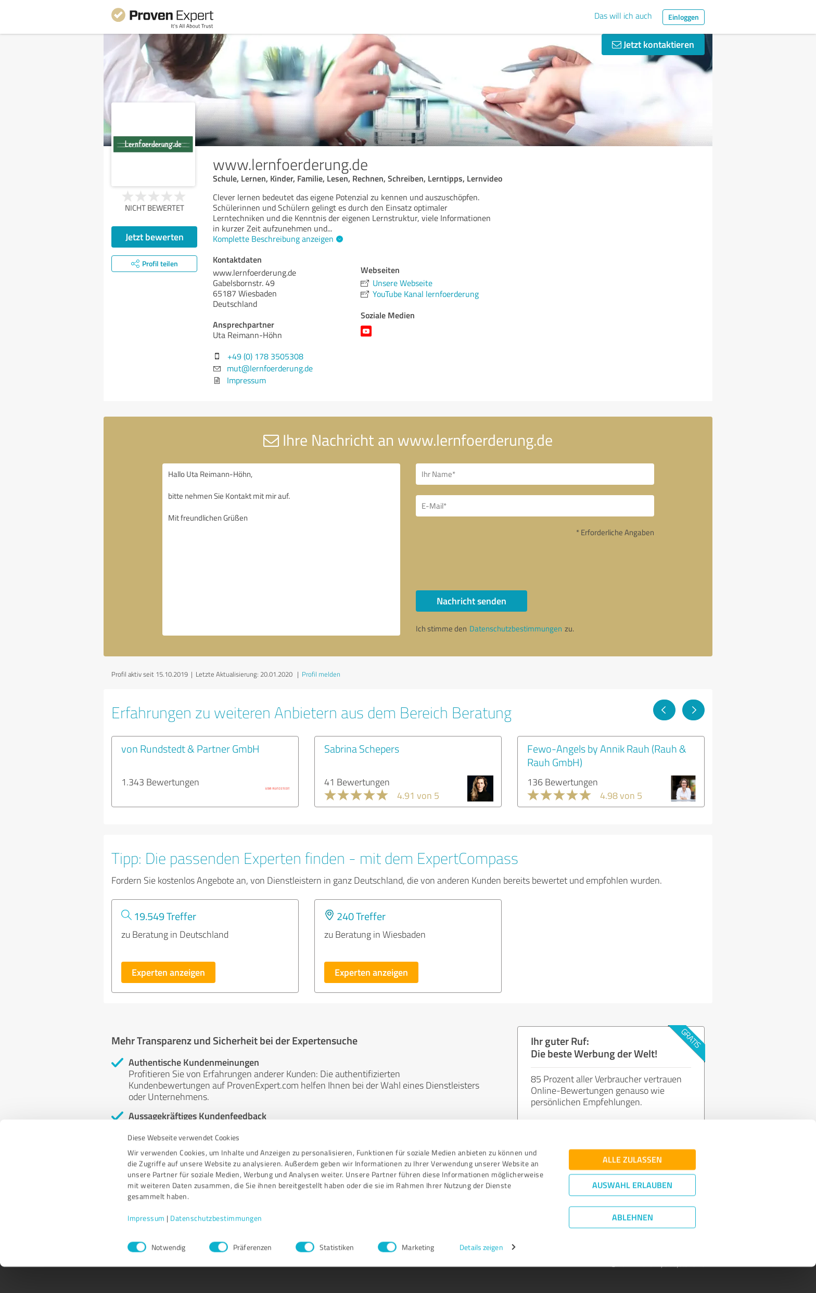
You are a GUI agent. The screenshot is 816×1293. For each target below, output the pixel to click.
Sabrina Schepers (361, 748)
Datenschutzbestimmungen (216, 1244)
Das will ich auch (623, 15)
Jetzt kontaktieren (653, 44)
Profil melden (321, 674)
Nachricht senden (471, 600)
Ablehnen (632, 1243)
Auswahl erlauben (632, 1211)
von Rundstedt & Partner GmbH (190, 748)
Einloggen (683, 17)
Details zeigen (481, 1273)
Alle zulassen (632, 1186)
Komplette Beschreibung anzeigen (276, 238)
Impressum (146, 1244)
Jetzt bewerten (154, 236)
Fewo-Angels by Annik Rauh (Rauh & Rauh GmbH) (606, 755)
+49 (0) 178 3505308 (265, 356)
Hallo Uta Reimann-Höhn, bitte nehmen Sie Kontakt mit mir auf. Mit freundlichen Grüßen (281, 549)
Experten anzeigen (168, 972)
